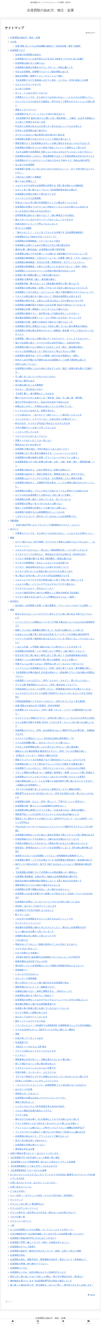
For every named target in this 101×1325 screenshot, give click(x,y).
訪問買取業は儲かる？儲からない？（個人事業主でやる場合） (45, 215)
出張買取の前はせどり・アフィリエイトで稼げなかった (42, 1136)
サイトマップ (16, 1200)
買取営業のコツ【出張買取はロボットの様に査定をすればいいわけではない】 (52, 143)
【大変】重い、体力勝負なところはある (34, 393)
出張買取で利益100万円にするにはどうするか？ (33, 1238)
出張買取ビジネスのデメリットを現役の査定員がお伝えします (45, 271)
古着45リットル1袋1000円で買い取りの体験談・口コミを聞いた (46, 659)
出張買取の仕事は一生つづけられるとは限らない (38, 503)
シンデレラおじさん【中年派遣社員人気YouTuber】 (40, 1106)
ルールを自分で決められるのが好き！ (33, 211)
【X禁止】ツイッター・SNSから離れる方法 (36, 755)
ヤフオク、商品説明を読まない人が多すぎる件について (42, 567)
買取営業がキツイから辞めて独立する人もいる (37, 885)
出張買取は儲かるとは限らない (30, 63)
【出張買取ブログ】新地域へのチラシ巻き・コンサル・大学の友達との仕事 (51, 80)
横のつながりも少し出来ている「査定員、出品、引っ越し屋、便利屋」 (49, 398)
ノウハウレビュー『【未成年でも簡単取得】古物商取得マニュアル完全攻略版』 (54, 1025)
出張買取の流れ (17, 1255)
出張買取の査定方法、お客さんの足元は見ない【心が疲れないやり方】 (49, 300)
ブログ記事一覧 (17, 1217)
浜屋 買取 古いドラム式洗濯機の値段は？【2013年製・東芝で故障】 (48, 46)
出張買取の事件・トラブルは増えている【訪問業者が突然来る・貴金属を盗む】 (54, 860)
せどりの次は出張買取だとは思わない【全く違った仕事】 (44, 495)
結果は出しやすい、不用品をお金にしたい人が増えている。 (44, 406)
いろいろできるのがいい (27, 974)
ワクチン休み (21, 1115)
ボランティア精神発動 (26, 978)
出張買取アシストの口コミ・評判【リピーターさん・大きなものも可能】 (50, 768)
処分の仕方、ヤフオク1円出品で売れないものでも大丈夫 (42, 423)
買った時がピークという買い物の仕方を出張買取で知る (42, 983)
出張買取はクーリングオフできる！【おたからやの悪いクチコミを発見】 (50, 777)
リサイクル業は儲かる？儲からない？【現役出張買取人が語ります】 (48, 296)
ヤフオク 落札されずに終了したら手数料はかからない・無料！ (45, 597)
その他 (13, 42)
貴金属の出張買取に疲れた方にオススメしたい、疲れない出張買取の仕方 (50, 927)
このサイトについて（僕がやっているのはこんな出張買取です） (46, 516)
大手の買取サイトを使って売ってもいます (35, 428)
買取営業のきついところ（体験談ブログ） (35, 987)
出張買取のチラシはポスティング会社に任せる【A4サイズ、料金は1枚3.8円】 (53, 160)
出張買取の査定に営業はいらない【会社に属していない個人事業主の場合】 (51, 326)
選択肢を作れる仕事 (25, 1149)
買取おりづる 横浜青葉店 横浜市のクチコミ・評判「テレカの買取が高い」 (51, 751)
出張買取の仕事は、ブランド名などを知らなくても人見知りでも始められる (51, 491)
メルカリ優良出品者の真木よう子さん (33, 1110)
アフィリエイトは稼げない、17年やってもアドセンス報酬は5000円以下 (50, 1128)
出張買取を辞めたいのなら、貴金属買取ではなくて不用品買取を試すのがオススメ (55, 156)
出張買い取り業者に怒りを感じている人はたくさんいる (42, 1008)
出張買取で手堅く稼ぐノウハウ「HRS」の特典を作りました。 (40, 1242)
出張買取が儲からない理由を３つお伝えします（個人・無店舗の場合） (49, 347)
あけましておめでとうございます (31, 1017)
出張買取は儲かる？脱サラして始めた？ (34, 995)
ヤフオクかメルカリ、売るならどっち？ (34, 588)
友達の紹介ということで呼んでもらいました (36, 224)
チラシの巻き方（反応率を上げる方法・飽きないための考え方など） (43, 1212)
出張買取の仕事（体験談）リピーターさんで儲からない (42, 309)
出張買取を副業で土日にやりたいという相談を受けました (43, 139)
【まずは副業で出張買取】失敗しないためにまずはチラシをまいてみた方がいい (54, 152)
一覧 (12, 1225)
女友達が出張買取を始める (28, 54)
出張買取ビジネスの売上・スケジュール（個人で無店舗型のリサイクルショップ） (55, 292)
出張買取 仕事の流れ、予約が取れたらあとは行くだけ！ (42, 449)
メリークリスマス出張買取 (28, 198)
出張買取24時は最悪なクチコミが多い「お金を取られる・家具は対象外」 (50, 810)
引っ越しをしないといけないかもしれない (35, 376)
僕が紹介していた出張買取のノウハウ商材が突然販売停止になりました (49, 965)
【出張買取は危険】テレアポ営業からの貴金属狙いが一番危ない (46, 872)
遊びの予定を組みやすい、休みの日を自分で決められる (42, 402)
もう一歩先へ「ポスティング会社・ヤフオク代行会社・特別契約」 (42, 1195)
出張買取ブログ (17, 50)
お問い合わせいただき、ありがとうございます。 (33, 1183)
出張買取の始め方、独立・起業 (25, 37)
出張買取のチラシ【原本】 (23, 1247)
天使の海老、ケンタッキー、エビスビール (35, 1072)
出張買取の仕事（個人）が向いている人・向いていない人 (43, 499)
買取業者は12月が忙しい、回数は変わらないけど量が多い (43, 1059)
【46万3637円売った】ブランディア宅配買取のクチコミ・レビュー (47, 525)
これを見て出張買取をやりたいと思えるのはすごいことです (44, 919)
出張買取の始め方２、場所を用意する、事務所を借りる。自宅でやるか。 (50, 474)
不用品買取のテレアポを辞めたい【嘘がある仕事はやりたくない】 (47, 839)
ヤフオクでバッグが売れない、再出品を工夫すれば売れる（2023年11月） (51, 554)
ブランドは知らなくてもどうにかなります (35, 1051)
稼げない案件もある (25, 381)
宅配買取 (14, 521)
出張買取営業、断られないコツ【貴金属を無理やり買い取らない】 (47, 283)
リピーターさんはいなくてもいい (31, 436)
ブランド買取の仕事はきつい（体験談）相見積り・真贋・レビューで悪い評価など (55, 772)
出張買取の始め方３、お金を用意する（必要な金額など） (43, 470)
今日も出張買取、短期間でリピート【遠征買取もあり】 (42, 71)
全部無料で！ (21, 970)
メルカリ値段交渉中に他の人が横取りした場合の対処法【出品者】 (47, 593)
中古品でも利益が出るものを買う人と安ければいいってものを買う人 (48, 126)
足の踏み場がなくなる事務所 (29, 385)
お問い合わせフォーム (21, 1187)
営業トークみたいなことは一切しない (33, 440)
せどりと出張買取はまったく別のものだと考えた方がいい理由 (45, 351)
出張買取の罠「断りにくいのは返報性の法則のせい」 (41, 806)
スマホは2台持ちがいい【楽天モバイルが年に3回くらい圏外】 (45, 1029)
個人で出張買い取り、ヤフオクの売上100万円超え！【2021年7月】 (48, 343)
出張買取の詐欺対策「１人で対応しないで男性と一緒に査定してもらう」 (50, 651)
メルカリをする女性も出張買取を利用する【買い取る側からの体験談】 (49, 185)
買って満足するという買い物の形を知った (35, 1064)
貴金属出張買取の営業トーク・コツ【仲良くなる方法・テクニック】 (48, 318)
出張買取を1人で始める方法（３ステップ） (36, 237)
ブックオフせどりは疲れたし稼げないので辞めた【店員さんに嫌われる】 (50, 1132)
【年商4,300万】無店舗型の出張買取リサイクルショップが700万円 (47, 957)
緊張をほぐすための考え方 (28, 445)
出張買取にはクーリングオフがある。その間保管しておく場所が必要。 (49, 478)
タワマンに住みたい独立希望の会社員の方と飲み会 (40, 135)
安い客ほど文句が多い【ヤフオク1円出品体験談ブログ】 (42, 575)
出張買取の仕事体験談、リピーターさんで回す (37, 241)
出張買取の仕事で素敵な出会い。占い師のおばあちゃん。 (43, 889)
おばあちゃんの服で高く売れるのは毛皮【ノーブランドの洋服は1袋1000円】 (52, 634)
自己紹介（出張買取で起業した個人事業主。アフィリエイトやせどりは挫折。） (54, 605)
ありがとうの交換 (23, 1089)
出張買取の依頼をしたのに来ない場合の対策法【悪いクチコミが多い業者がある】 (55, 835)
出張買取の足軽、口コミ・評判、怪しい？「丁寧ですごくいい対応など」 (50, 801)
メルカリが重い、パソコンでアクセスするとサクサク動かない (45, 584)
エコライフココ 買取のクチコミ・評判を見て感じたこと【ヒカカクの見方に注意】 (55, 718)
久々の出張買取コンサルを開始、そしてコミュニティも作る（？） (42, 1229)
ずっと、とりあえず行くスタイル (31, 93)
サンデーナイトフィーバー (28, 923)
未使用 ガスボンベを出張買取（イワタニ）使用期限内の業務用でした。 (50, 856)
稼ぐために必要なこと (26, 181)
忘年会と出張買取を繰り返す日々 (31, 130)
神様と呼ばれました (25, 1102)
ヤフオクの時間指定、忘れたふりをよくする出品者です (42, 563)
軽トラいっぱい (22, 914)
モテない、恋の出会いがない (29, 389)
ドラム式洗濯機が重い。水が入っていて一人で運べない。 (43, 743)
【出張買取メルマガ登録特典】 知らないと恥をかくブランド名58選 (42, 1162)
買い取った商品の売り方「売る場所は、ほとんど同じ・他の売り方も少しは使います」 (52, 1285)
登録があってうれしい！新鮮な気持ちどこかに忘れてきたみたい (46, 944)
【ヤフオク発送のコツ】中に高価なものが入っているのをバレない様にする (51, 1076)
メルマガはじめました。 (27, 948)
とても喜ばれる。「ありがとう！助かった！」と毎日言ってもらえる (48, 415)
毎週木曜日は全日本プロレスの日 (31, 961)
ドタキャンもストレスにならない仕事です (35, 1068)
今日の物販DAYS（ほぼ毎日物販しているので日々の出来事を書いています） (47, 1234)
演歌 (17, 1034)
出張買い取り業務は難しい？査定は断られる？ (37, 275)
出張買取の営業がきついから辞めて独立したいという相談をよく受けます (50, 147)
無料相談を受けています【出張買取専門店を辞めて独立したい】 (41, 1281)
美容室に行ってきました (27, 1093)
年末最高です (21, 1042)
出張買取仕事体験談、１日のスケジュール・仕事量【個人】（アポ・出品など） (54, 258)
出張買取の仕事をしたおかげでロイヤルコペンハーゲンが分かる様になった (51, 1000)
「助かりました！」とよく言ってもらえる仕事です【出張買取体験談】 (49, 232)
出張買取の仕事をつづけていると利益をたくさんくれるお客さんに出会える (51, 207)
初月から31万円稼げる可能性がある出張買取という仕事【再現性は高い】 (50, 360)
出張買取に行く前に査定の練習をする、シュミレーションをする (46, 453)
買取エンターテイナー (26, 110)
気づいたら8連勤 (23, 228)
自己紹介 (14, 601)
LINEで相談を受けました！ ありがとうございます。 (35, 1153)
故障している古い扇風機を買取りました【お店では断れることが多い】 (49, 630)
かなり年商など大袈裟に (27, 953)
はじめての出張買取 (25, 164)
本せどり (14, 529)
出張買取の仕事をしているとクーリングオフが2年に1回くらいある (47, 902)
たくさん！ (20, 1055)
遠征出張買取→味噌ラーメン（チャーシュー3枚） (39, 76)
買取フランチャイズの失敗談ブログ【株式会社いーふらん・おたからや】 (50, 760)
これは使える (21, 940)
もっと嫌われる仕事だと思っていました (34, 931)
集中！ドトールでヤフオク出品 (30, 1021)
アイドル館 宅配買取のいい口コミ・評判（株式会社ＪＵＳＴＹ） (46, 685)
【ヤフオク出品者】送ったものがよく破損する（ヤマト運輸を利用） (48, 789)
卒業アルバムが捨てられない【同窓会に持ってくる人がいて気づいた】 (49, 664)
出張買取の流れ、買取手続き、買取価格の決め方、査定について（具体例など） (48, 1259)
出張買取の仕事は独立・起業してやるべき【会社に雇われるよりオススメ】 (51, 288)
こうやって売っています (27, 432)
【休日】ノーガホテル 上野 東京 (30, 1047)
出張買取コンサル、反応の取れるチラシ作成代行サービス (38, 1272)
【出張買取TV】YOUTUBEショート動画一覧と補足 (35, 1157)
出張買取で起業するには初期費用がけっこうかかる (40, 512)
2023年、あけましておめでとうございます (35, 906)
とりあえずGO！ (18, 1191)
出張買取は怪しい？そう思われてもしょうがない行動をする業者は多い (49, 764)
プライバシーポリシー (21, 1221)
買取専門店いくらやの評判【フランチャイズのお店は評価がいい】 (47, 814)
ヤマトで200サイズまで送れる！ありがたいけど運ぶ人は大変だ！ (47, 1123)
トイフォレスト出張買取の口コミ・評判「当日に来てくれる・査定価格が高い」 (54, 668)
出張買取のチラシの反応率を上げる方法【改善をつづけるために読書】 (49, 59)
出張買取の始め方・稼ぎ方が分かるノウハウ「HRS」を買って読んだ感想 (45, 1251)
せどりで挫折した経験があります (31, 1012)
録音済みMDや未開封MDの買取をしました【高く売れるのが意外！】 (48, 881)
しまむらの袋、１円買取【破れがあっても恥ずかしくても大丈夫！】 (48, 647)
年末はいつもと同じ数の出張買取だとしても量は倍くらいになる (46, 202)
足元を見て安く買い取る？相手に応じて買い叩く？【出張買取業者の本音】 (51, 655)
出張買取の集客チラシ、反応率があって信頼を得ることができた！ (47, 313)
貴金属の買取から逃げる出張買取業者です (35, 1004)
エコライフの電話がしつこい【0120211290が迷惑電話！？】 (44, 738)
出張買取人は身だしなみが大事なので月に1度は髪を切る (42, 245)
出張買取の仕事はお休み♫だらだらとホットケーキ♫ (40, 1098)
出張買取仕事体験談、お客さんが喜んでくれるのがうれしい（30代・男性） (51, 266)
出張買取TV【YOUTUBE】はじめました (34, 910)
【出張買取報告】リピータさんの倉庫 (28, 1170)
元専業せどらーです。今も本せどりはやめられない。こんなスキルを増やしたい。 (55, 97)
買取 (12, 610)
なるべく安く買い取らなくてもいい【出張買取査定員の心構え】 (46, 190)
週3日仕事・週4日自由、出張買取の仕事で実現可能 (40, 249)
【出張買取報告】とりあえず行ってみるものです (33, 1166)
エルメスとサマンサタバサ (28, 84)
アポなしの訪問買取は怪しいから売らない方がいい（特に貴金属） (47, 747)
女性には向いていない (26, 364)
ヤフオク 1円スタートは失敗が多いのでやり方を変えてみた (44, 571)
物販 (12, 537)
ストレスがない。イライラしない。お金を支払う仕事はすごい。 (46, 419)
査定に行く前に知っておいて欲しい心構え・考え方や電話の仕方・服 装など (47, 1276)
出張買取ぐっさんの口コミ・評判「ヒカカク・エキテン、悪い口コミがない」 (52, 680)
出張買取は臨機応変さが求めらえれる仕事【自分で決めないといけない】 (50, 305)
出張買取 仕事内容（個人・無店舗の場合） (36, 279)
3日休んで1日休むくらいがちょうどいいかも (36, 1081)
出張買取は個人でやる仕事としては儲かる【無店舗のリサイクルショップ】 (51, 254)
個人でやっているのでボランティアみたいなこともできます (44, 219)
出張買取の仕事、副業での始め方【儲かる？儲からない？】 (44, 322)
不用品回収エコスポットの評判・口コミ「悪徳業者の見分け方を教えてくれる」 (54, 689)
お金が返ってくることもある (29, 1038)
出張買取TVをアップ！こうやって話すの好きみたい (40, 114)
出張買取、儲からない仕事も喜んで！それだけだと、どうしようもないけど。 (52, 338)
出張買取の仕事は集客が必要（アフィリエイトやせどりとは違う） (47, 457)
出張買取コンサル (18, 1268)
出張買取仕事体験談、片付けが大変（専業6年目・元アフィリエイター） (50, 262)
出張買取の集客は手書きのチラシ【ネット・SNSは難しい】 (44, 67)
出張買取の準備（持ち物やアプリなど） (29, 1264)
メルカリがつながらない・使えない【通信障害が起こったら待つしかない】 (51, 550)
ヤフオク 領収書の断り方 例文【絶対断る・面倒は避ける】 (43, 558)
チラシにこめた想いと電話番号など (27, 1204)
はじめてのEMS (23, 89)
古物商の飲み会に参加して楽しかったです (35, 936)
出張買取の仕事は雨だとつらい (30, 1145)
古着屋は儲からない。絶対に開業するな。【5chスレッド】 (43, 991)
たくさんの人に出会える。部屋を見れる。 (35, 410)
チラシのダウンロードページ (24, 1208)
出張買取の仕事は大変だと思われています (35, 194)
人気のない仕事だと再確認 (28, 177)
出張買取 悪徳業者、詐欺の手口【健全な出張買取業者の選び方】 (46, 876)
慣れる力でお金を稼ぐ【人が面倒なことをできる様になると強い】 (47, 1119)
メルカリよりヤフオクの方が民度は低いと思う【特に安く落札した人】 (49, 580)
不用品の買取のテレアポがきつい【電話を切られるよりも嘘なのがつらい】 (51, 843)
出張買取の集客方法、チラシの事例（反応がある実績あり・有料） (47, 355)
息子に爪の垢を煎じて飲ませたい (31, 1140)
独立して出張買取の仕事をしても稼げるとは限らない (41, 508)
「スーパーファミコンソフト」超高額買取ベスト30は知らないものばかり (50, 1085)
